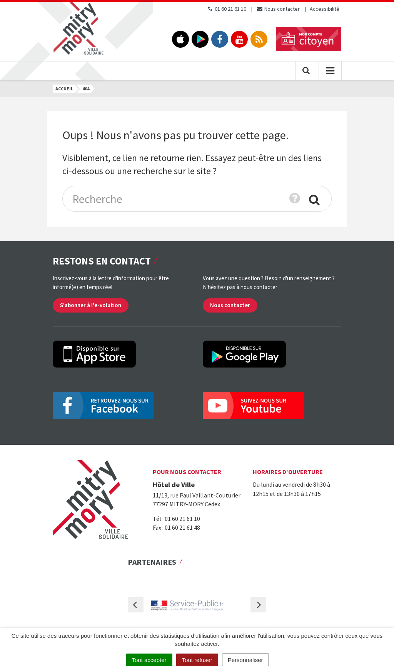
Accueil (64, 88)
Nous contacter (278, 8)
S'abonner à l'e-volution (90, 305)
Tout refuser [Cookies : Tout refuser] (197, 660)
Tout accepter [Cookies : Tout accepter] (149, 660)
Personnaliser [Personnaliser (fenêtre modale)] (245, 660)
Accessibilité (324, 8)
